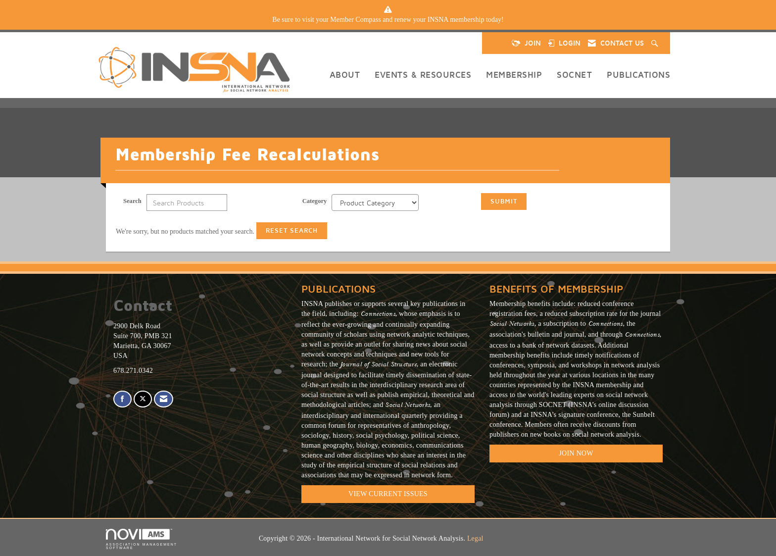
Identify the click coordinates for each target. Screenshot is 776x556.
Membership (514, 74)
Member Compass (355, 19)
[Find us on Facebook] (122, 399)
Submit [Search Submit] (503, 201)
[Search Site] (655, 43)
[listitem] (388, 20)
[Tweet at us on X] (143, 399)
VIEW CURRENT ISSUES (388, 494)
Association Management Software (141, 539)
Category (314, 201)
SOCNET (574, 74)
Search (132, 201)
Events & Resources (423, 74)
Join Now (576, 453)
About (345, 74)
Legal (475, 538)
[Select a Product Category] (375, 202)
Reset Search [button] (292, 230)
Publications (638, 74)
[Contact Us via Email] (163, 399)
